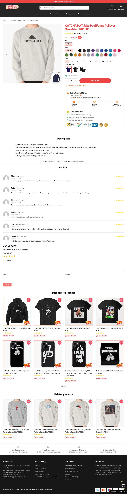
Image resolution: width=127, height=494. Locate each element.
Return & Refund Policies (72, 471)
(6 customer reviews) (80, 33)
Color (66, 47)
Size (66, 58)
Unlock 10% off (123, 485)
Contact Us (68, 474)
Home (5, 20)
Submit (7, 284)
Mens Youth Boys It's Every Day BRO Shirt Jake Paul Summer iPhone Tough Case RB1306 (78, 373)
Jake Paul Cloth (15, 20)
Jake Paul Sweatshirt (30, 20)
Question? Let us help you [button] (118, 491)
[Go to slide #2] (37, 88)
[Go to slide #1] (27, 88)
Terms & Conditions (40, 468)
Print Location (69, 64)
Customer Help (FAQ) (71, 477)
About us (37, 466)
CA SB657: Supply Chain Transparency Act (47, 477)
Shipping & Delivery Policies (73, 466)
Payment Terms (70, 468)
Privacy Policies (39, 471)
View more (63, 386)
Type (66, 41)
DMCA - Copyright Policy (42, 474)
